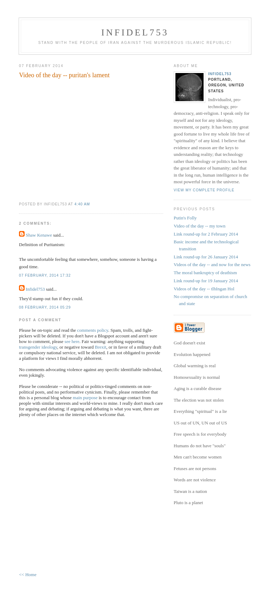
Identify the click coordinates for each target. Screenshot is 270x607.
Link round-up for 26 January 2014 (206, 256)
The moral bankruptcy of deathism (205, 272)
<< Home (28, 574)
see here (72, 341)
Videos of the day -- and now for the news (212, 264)
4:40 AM (82, 204)
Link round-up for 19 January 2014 (206, 280)
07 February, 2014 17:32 (45, 275)
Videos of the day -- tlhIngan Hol (204, 288)
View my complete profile (204, 190)
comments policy (92, 330)
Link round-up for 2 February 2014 (206, 234)
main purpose (85, 397)
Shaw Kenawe (39, 235)
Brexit (101, 347)
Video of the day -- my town (199, 226)
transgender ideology (38, 347)
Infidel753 (135, 32)
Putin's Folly (185, 217)
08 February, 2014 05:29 (45, 307)
